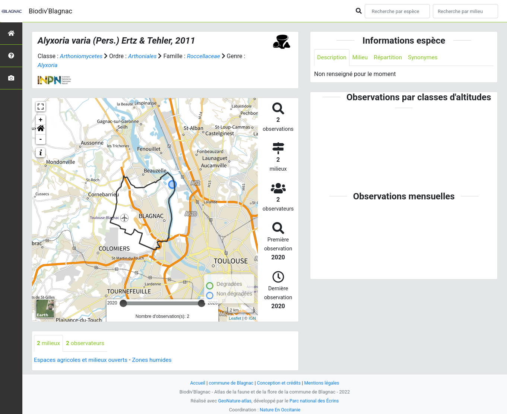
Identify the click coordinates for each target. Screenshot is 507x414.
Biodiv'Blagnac (50, 11)
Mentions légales (323, 383)
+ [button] (41, 119)
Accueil (195, 383)
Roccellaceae (206, 56)
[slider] (123, 303)
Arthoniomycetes (82, 56)
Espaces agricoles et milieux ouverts (82, 359)
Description (332, 57)
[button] (40, 129)
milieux (49, 343)
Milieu (361, 57)
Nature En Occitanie (280, 410)
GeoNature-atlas (234, 401)
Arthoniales (144, 56)
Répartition (389, 57)
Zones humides (155, 359)
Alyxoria (48, 65)
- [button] (41, 139)
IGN (252, 318)
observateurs (86, 343)
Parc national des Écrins (314, 401)
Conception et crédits (279, 383)
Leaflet (235, 318)
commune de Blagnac (230, 383)
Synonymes (425, 57)
